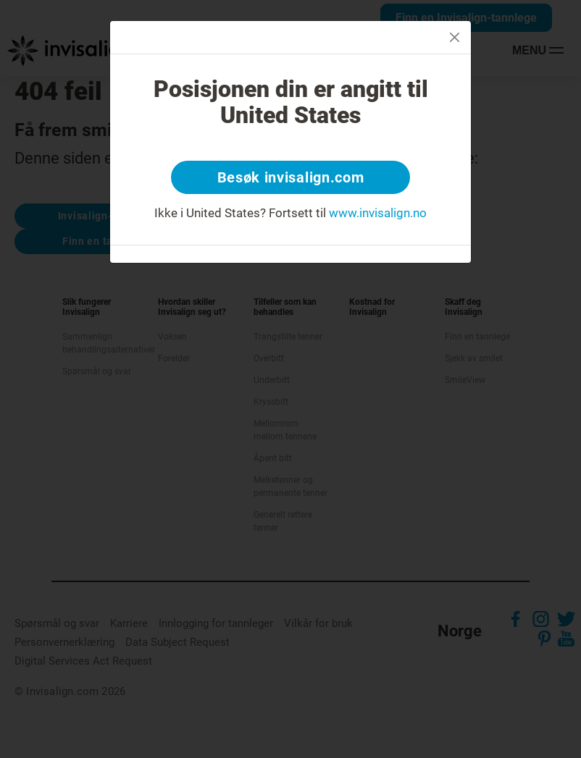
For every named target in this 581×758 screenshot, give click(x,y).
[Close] (454, 37)
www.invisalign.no (378, 213)
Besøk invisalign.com (290, 177)
